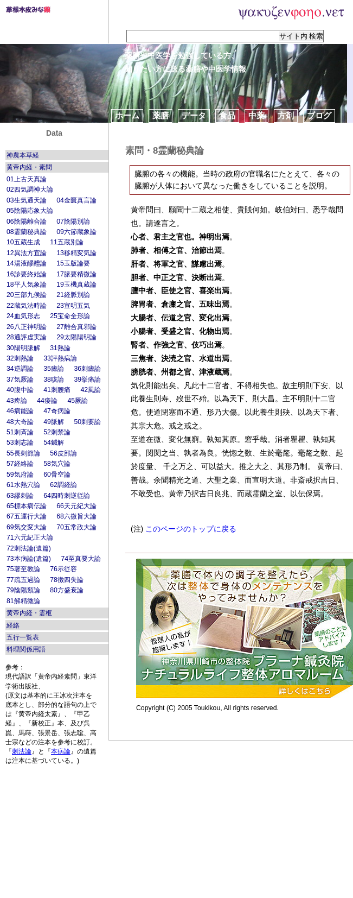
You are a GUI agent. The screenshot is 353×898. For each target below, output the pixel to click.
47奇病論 (56, 411)
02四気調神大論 (30, 189)
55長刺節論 (23, 453)
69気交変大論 (27, 527)
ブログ (319, 115)
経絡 (13, 625)
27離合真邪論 (76, 327)
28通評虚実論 (27, 337)
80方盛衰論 (67, 590)
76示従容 (63, 569)
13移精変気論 (76, 253)
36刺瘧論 (87, 368)
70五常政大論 (76, 527)
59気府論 (20, 474)
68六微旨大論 (76, 516)
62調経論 (63, 485)
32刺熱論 (20, 358)
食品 (227, 115)
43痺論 (17, 400)
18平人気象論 (27, 284)
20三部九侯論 (27, 295)
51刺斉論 (20, 432)
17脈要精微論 (76, 274)
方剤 (286, 115)
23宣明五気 (73, 305)
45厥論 (77, 400)
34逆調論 (20, 368)
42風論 (90, 390)
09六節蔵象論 (76, 232)
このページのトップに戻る (190, 528)
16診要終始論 (27, 274)
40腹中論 (20, 390)
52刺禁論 (56, 432)
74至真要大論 (81, 558)
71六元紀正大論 (30, 537)
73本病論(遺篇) (29, 558)
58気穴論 (56, 463)
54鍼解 (53, 442)
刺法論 (21, 751)
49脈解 (53, 422)
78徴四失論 (67, 580)
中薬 (256, 115)
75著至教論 (23, 569)
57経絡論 (20, 463)
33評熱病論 (60, 358)
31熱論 (60, 348)
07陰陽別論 (73, 221)
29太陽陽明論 (76, 337)
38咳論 (53, 379)
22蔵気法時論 (27, 305)
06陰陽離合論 (27, 221)
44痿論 (47, 400)
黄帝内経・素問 (29, 167)
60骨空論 (56, 474)
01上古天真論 (27, 179)
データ (194, 115)
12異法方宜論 (27, 253)
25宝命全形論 (70, 316)
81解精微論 (23, 601)
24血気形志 (23, 316)
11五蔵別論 (67, 242)
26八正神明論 (27, 327)
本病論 (60, 751)
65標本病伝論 (27, 506)
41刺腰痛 (56, 390)
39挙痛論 (87, 379)
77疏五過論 (23, 580)
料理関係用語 (26, 649)
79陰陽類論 (23, 590)
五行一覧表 (23, 637)
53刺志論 (20, 442)
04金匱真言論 (76, 200)
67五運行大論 (27, 516)
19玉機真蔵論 (76, 284)
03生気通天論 (27, 200)
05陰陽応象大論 (30, 210)
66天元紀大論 (76, 506)
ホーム (127, 115)
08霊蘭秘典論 (27, 232)
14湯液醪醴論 (27, 263)
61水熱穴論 (23, 485)
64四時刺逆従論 (66, 495)
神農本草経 (23, 155)
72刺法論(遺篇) (29, 548)
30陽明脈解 (23, 348)
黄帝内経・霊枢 (29, 613)
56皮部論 (63, 453)
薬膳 (160, 115)
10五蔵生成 (23, 242)
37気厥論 (20, 379)
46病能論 (20, 411)
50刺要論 (87, 422)
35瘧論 (53, 368)
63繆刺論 (20, 495)
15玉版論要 (73, 263)
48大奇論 (20, 422)
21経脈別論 (73, 295)
